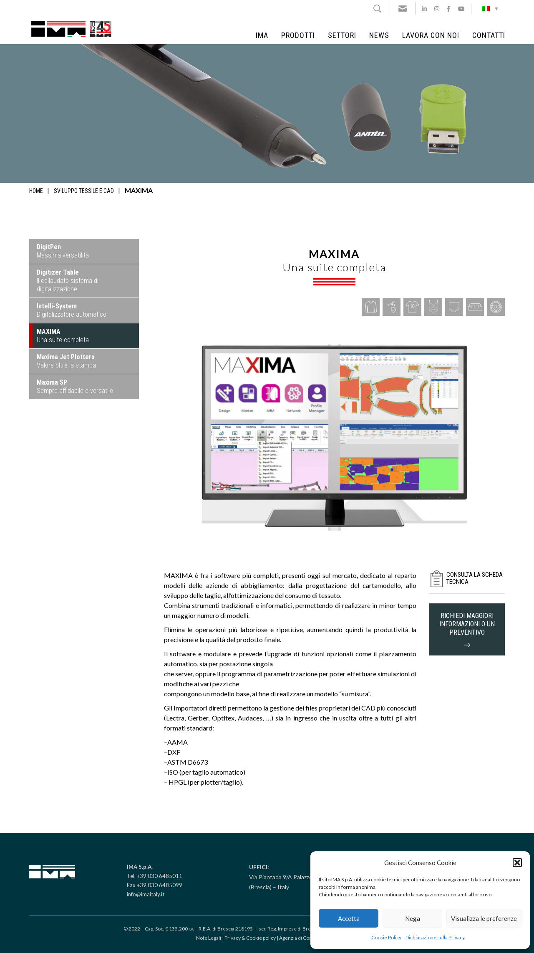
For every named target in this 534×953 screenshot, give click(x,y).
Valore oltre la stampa (66, 361)
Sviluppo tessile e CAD (84, 191)
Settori (342, 35)
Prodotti (298, 35)
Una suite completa (63, 336)
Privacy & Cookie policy (250, 938)
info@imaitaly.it (145, 894)
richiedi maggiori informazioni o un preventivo (467, 629)
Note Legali (208, 938)
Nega (412, 918)
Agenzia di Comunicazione (308, 938)
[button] (517, 862)
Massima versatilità (63, 251)
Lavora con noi (430, 35)
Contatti (488, 35)
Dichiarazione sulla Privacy (435, 937)
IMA (262, 35)
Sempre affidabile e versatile (75, 386)
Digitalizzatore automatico (71, 310)
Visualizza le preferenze (484, 918)
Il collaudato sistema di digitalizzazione (67, 280)
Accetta (349, 918)
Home (36, 191)
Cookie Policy (386, 937)
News (379, 35)
